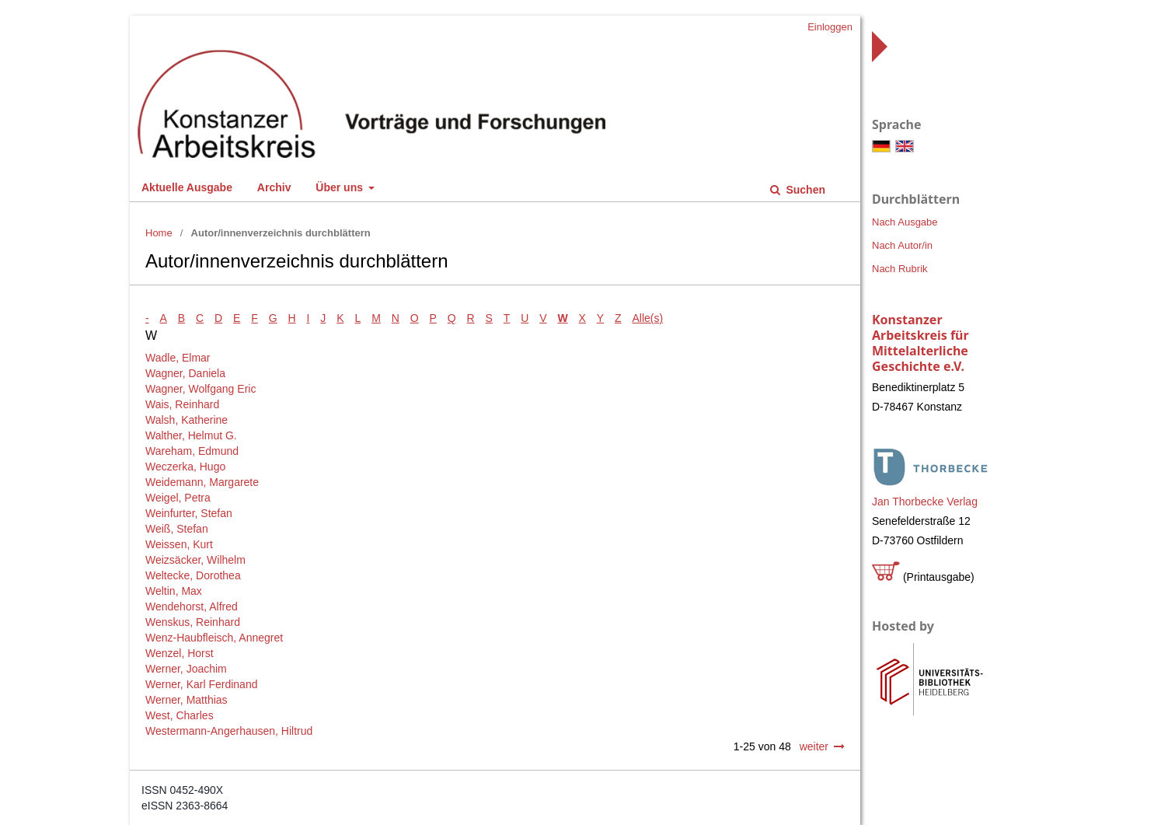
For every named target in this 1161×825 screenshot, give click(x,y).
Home (159, 233)
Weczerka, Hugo (185, 466)
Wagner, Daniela (185, 373)
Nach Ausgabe (905, 222)
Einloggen (829, 27)
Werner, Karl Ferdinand (201, 684)
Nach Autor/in (902, 245)
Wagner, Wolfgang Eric (200, 389)
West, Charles (179, 715)
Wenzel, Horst (179, 653)
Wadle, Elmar (178, 357)
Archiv (274, 187)
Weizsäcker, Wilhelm (195, 560)
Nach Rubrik (900, 268)
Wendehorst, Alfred (191, 606)
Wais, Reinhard (182, 404)
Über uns (341, 187)
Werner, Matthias (186, 700)
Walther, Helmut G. (191, 435)
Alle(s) (648, 318)
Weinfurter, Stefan (188, 513)
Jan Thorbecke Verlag (925, 501)
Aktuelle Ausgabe (186, 187)
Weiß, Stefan (176, 529)
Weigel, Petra (178, 497)
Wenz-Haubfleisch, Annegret (214, 637)
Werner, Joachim (186, 668)
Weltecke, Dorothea (193, 575)
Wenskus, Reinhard (192, 622)
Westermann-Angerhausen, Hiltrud (228, 731)
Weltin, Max (173, 591)
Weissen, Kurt (179, 544)
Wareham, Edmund (192, 451)
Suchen (804, 190)
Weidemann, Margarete (202, 482)
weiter (814, 746)
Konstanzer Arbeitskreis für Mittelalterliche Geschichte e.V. (920, 343)
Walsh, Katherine (186, 420)
